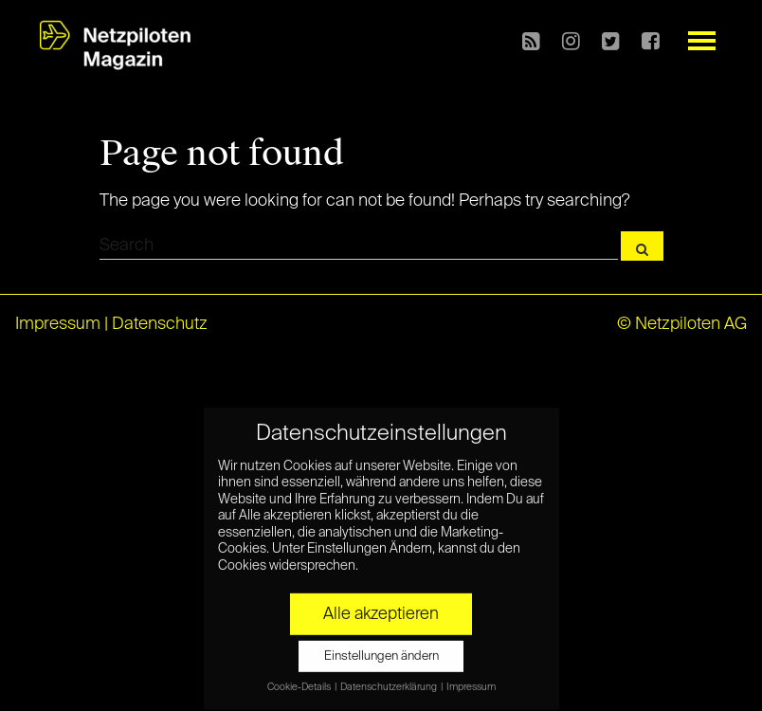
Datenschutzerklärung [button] (389, 676)
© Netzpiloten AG (682, 324)
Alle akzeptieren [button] (381, 602)
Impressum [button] (471, 676)
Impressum (57, 324)
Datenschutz (160, 324)
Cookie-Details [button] (300, 676)
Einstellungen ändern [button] (381, 645)
